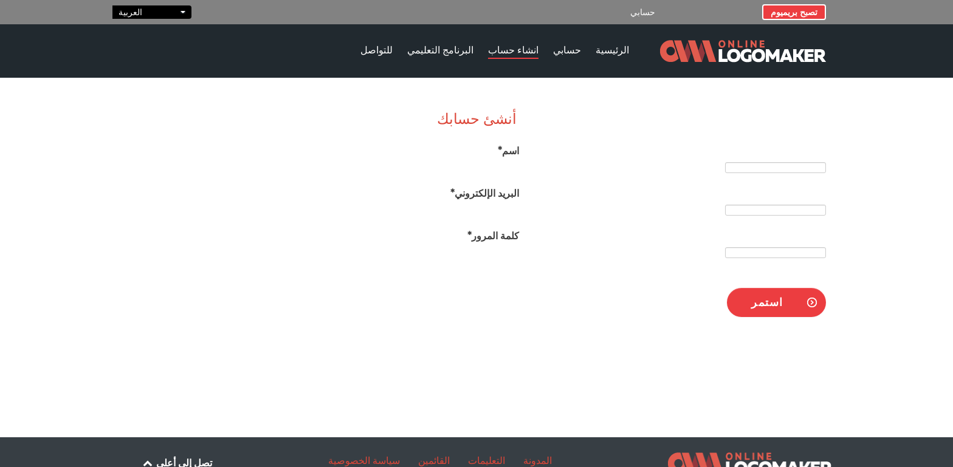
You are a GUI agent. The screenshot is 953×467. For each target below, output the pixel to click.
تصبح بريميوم (794, 12)
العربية (152, 12)
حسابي (642, 12)
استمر (767, 302)
